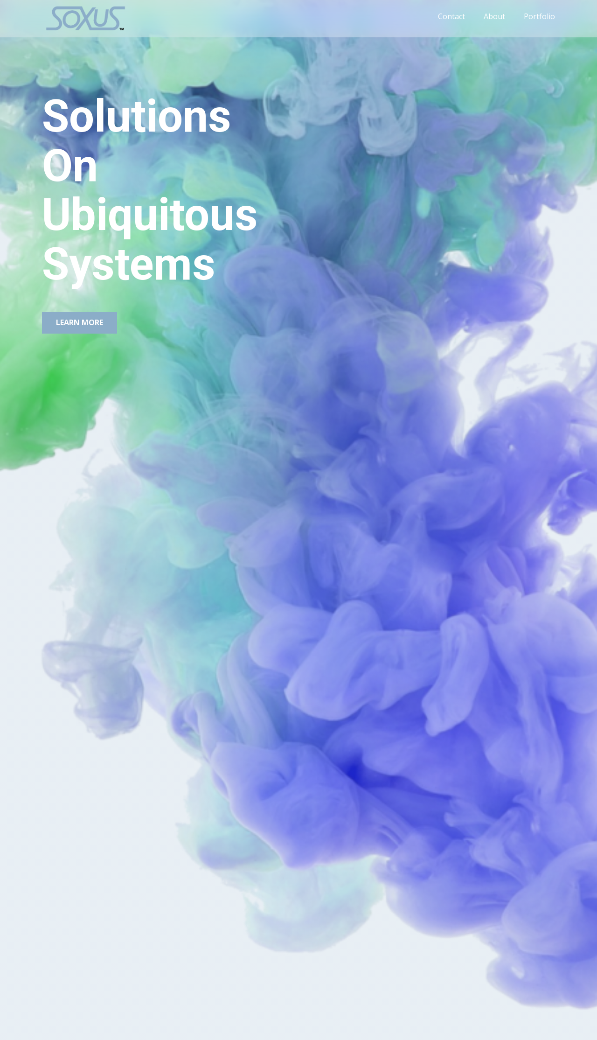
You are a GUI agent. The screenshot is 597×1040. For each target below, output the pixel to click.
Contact (451, 16)
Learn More (79, 322)
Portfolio (539, 16)
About (494, 16)
